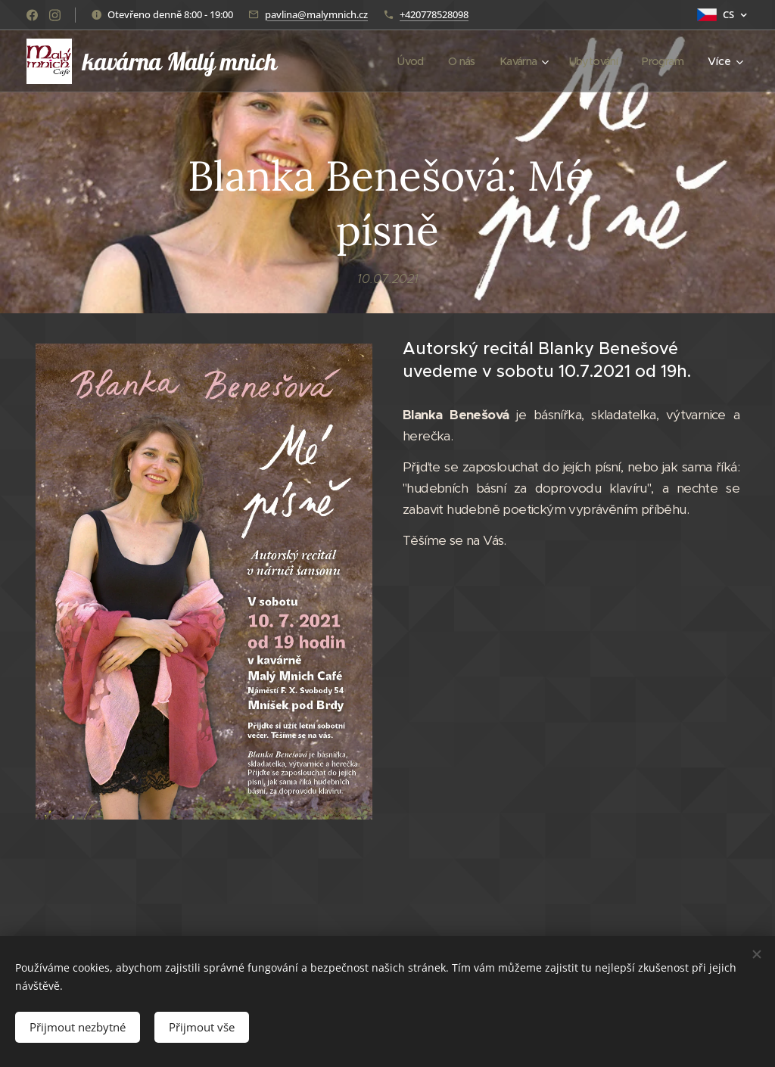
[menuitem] (401, 61)
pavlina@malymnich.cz (316, 14)
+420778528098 (434, 14)
